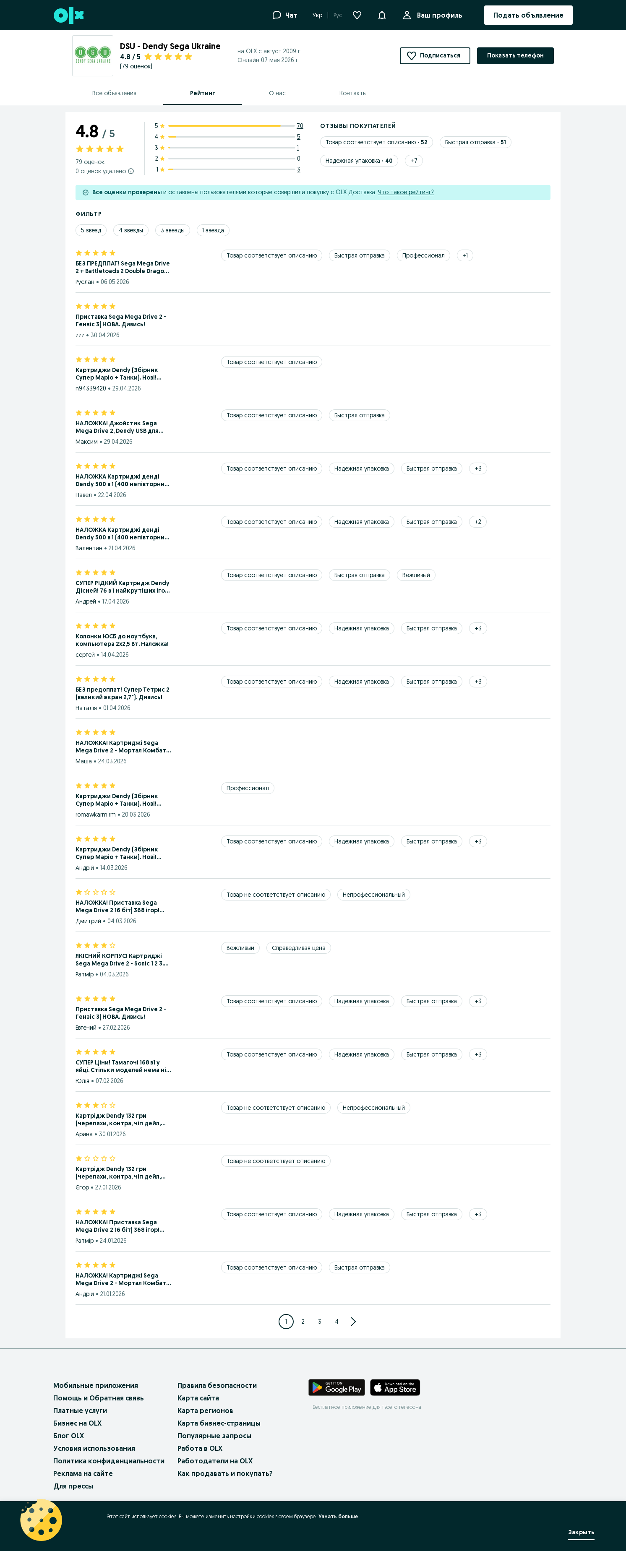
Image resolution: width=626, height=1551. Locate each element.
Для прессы (73, 1486)
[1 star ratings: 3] (229, 169)
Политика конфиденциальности (108, 1461)
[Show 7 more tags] (414, 161)
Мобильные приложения (95, 1385)
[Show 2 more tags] (478, 522)
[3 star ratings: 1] (229, 147)
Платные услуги (80, 1410)
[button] (382, 14)
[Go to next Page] (353, 1321)
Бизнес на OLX (77, 1423)
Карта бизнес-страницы (219, 1423)
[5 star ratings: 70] (229, 126)
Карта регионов (205, 1410)
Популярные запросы (214, 1435)
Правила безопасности (217, 1385)
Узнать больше (338, 1516)
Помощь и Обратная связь (98, 1398)
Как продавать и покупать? (225, 1473)
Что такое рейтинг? (406, 192)
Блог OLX (68, 1435)
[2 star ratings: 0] (229, 158)
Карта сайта (198, 1398)
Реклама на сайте (83, 1473)
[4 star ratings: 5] (229, 137)
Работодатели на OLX (215, 1461)
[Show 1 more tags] (465, 255)
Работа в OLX (199, 1448)
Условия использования (94, 1448)
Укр (317, 15)
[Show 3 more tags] (478, 468)
